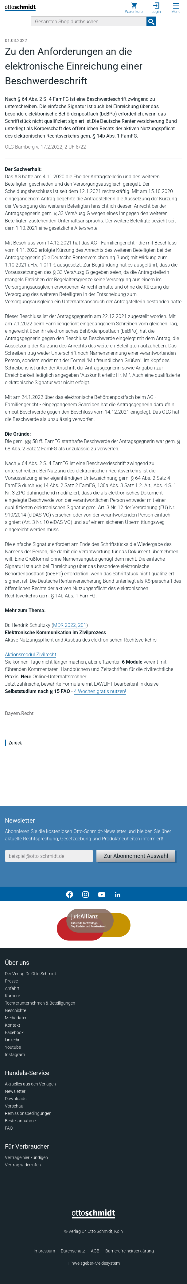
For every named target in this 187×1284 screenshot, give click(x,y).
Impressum (44, 1250)
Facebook (14, 1032)
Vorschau (14, 1106)
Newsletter (15, 1091)
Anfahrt (12, 988)
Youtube (13, 1047)
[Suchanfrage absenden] (151, 21)
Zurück (15, 743)
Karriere (12, 995)
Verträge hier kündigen (26, 1157)
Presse (11, 981)
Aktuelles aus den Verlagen (30, 1083)
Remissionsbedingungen (28, 1113)
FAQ (9, 1128)
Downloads (15, 1098)
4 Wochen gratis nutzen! (100, 691)
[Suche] (89, 21)
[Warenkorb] (134, 7)
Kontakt (12, 1025)
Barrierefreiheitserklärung (129, 1250)
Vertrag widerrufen (23, 1164)
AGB (95, 1250)
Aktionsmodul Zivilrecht (30, 654)
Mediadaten (16, 1017)
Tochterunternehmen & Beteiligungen (40, 1003)
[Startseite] (93, 1216)
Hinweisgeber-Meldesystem (94, 1263)
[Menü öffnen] (176, 6)
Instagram (15, 1054)
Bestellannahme (20, 1120)
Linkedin (13, 1039)
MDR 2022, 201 (69, 625)
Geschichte (15, 1010)
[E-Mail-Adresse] (49, 856)
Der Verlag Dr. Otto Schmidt (30, 973)
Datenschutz (73, 1250)
